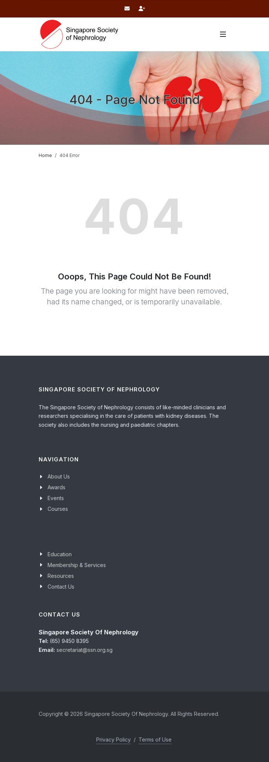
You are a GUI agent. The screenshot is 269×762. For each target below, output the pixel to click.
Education (60, 554)
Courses (58, 509)
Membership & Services (77, 565)
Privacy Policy (113, 739)
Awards (56, 487)
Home (45, 155)
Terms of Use (155, 739)
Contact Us (61, 586)
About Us (59, 476)
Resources (61, 576)
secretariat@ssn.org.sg (84, 650)
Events (56, 498)
